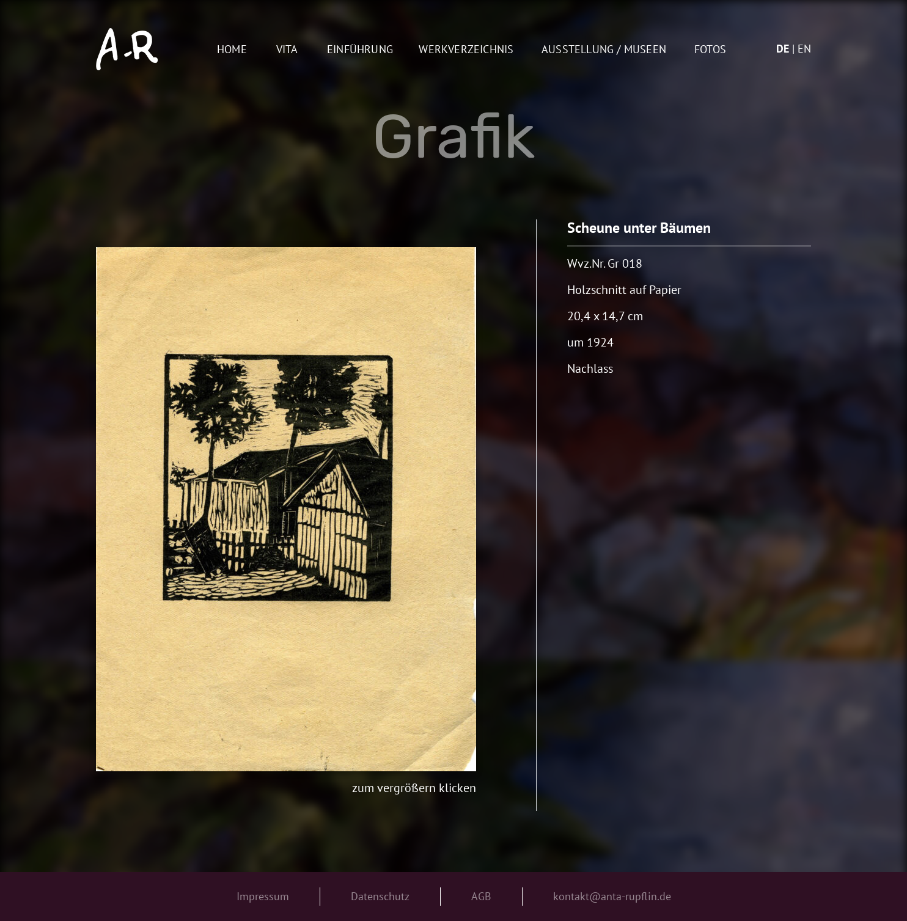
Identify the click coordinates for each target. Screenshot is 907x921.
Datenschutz (380, 896)
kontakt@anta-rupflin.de (612, 896)
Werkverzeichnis (466, 49)
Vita (287, 49)
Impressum (263, 896)
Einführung (360, 49)
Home (232, 49)
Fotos (710, 49)
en (804, 49)
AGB (481, 896)
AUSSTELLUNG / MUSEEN (604, 49)
